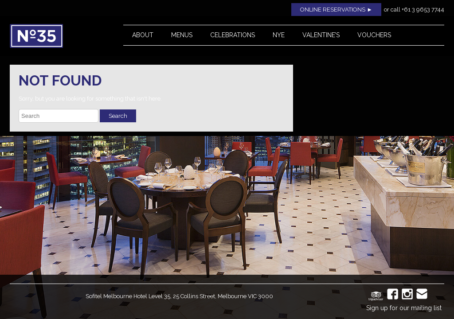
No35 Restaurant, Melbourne (57, 36)
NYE (279, 35)
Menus (181, 35)
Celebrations (232, 35)
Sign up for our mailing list (404, 307)
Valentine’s (321, 35)
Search (118, 115)
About (142, 35)
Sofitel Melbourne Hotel (116, 296)
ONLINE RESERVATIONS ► (336, 9)
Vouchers (374, 35)
